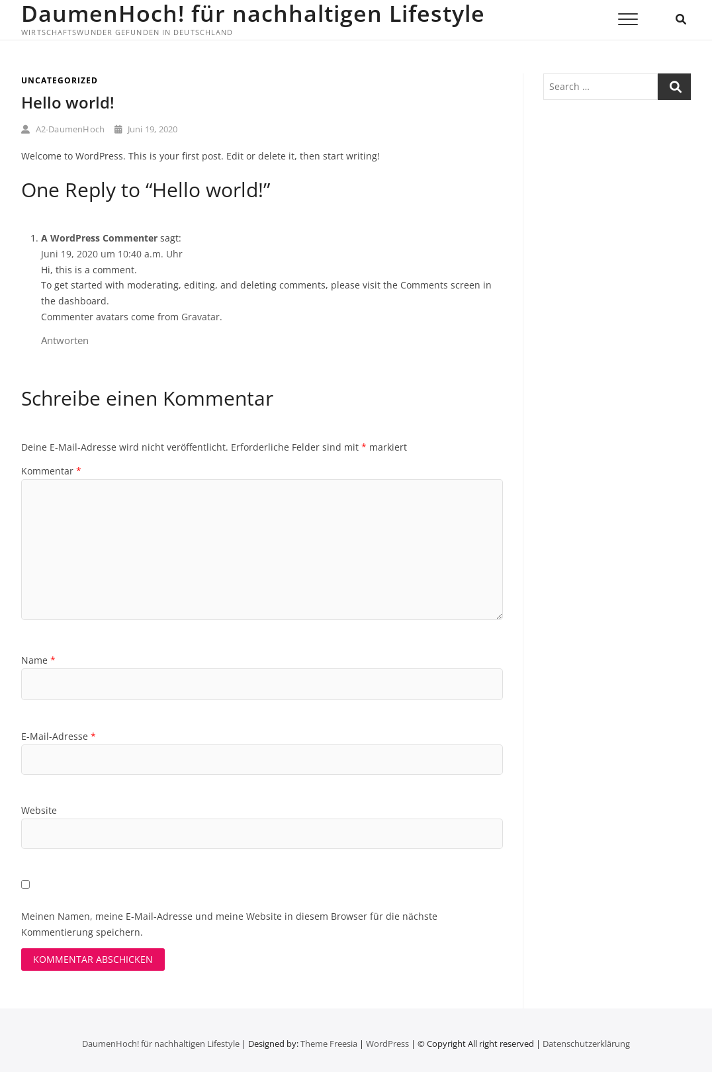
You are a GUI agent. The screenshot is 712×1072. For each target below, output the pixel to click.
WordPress (387, 1044)
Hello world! (67, 102)
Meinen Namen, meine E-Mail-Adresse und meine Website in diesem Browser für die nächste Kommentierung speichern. (229, 924)
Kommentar (51, 471)
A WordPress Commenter (99, 238)
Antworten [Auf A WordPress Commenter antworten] (65, 340)
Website (39, 810)
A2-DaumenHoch (63, 129)
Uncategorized (59, 80)
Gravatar (200, 316)
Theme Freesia (328, 1044)
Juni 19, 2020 (145, 129)
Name (38, 660)
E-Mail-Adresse (58, 736)
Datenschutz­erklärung (586, 1044)
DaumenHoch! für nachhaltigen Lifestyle (253, 13)
